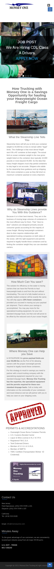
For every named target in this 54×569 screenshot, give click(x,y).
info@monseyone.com (16, 524)
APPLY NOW (27, 58)
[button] (27, 50)
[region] (27, 50)
